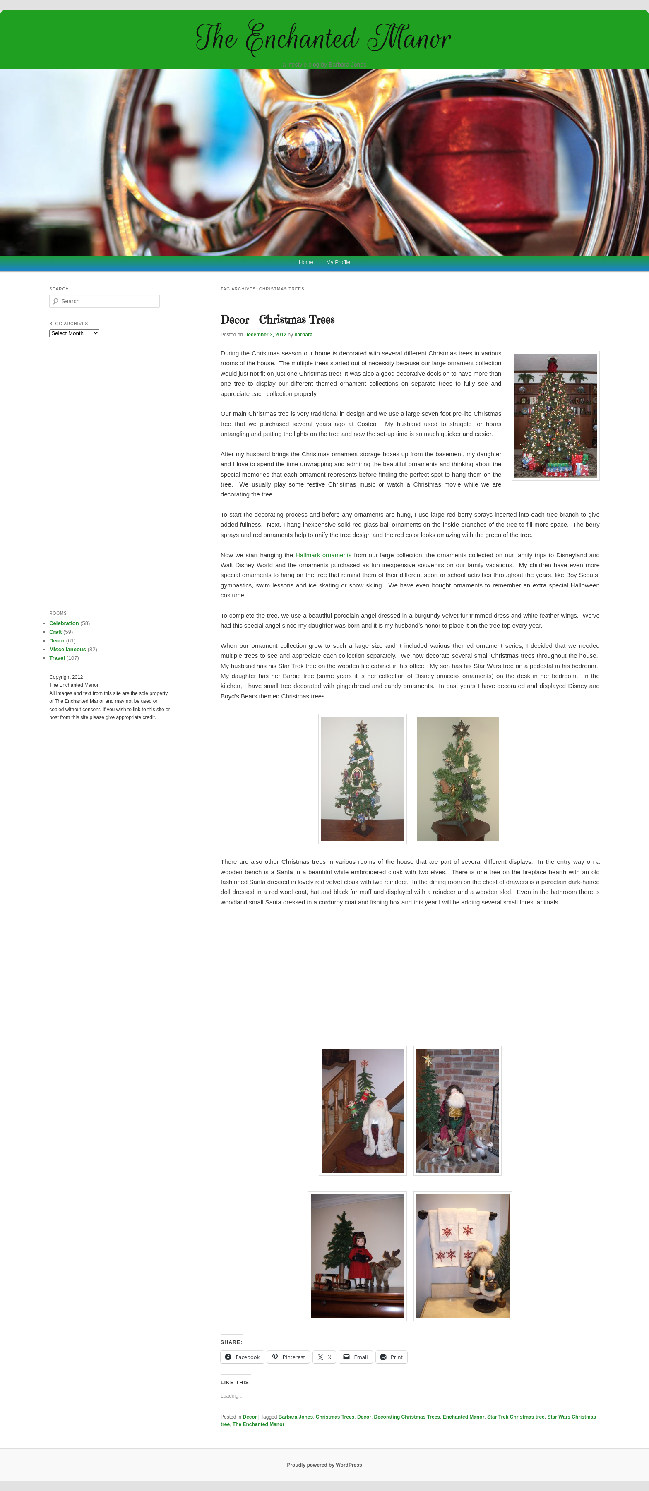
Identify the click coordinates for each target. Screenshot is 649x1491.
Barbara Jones (296, 1417)
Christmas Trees (335, 1417)
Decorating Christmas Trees (407, 1417)
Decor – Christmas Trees (277, 319)
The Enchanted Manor (324, 38)
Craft (55, 632)
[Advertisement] (410, 975)
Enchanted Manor (464, 1417)
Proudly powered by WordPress (324, 1465)
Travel (57, 658)
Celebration (64, 623)
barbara (303, 335)
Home (306, 262)
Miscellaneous (67, 649)
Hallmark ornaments (324, 555)
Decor (250, 1417)
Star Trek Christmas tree (516, 1417)
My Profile (338, 262)
